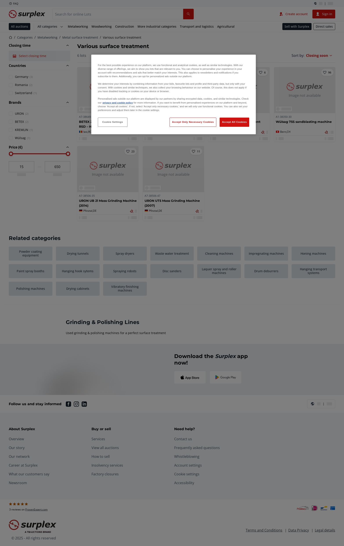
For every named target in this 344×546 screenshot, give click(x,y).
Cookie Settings (112, 122)
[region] (173, 94)
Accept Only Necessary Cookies (193, 122)
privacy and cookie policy (117, 102)
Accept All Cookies (234, 122)
